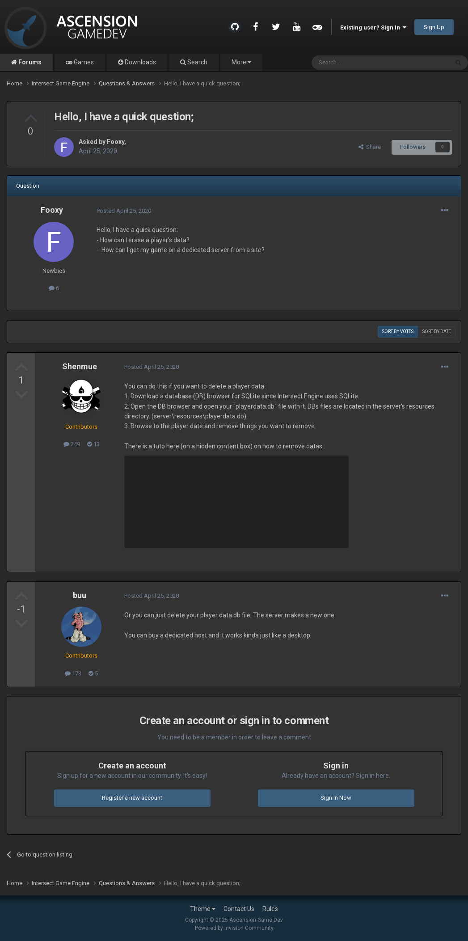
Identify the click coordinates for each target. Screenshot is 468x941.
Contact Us (238, 908)
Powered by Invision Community (234, 928)
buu (79, 595)
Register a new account (132, 797)
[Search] (359, 62)
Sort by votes (397, 331)
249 (71, 444)
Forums (29, 62)
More (241, 62)
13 (93, 444)
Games (83, 62)
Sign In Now (335, 797)
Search (196, 62)
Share (369, 146)
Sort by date (436, 331)
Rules (270, 908)
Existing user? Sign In (373, 27)
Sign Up (434, 27)
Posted (124, 210)
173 (73, 673)
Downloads (139, 62)
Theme (202, 908)
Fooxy (115, 141)
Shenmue (79, 366)
